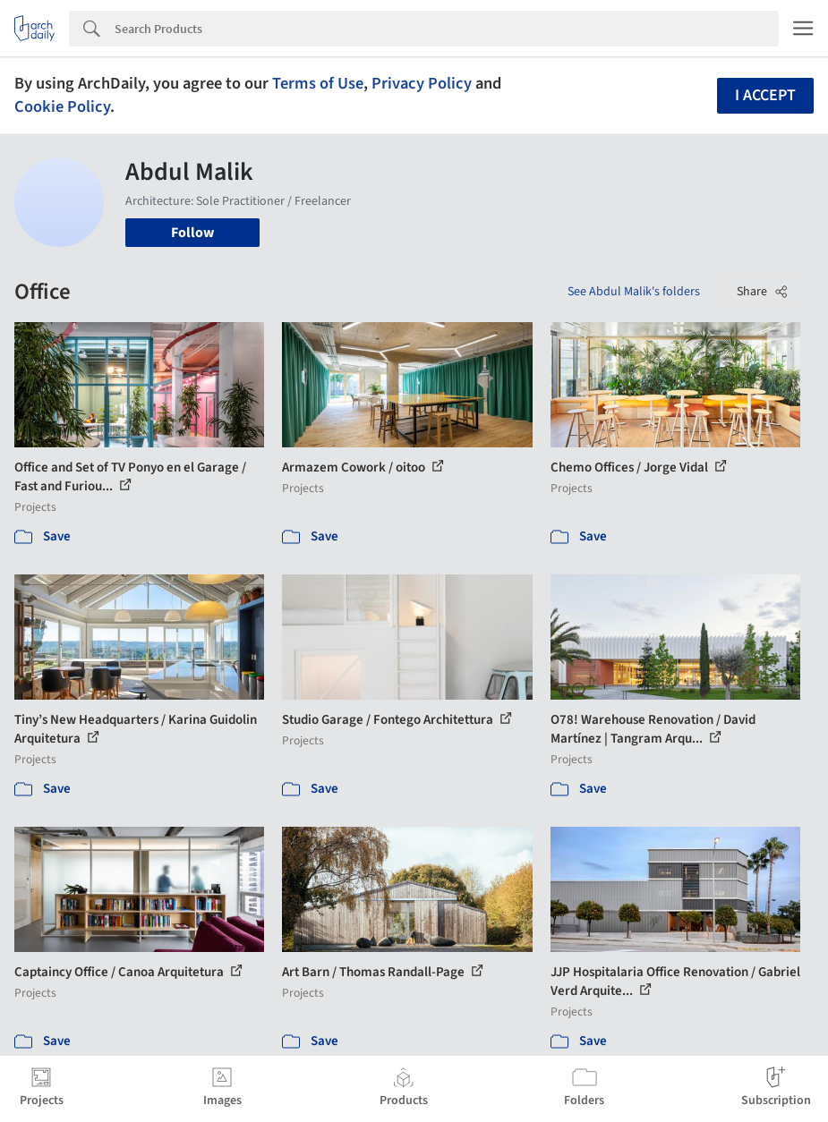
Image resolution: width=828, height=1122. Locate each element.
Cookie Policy (62, 106)
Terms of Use (317, 83)
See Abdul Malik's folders (634, 291)
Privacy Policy (421, 83)
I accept (765, 95)
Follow (192, 232)
